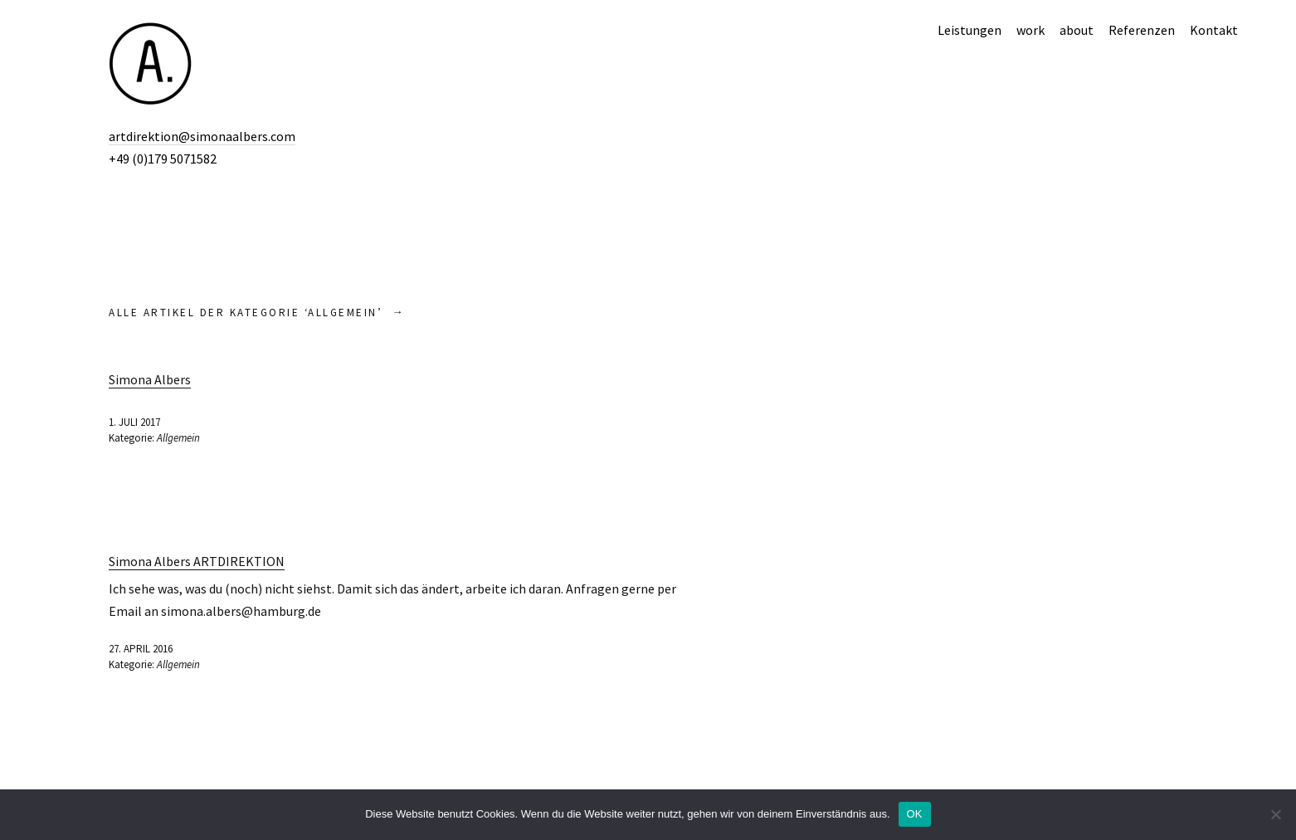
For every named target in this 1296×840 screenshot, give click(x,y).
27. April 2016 (141, 649)
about (1077, 30)
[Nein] (1275, 814)
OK (915, 814)
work (1030, 30)
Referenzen (1141, 30)
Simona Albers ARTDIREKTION (197, 561)
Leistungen (969, 30)
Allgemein (178, 438)
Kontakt (1214, 30)
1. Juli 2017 (134, 422)
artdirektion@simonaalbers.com (202, 136)
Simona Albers (150, 379)
